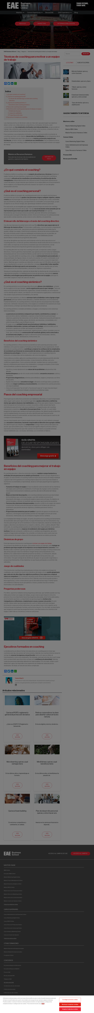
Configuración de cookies (70, 999)
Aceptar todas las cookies (70, 1009)
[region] (47, 1004)
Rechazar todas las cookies (70, 1004)
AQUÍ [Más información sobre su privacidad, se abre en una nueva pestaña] (43, 1003)
